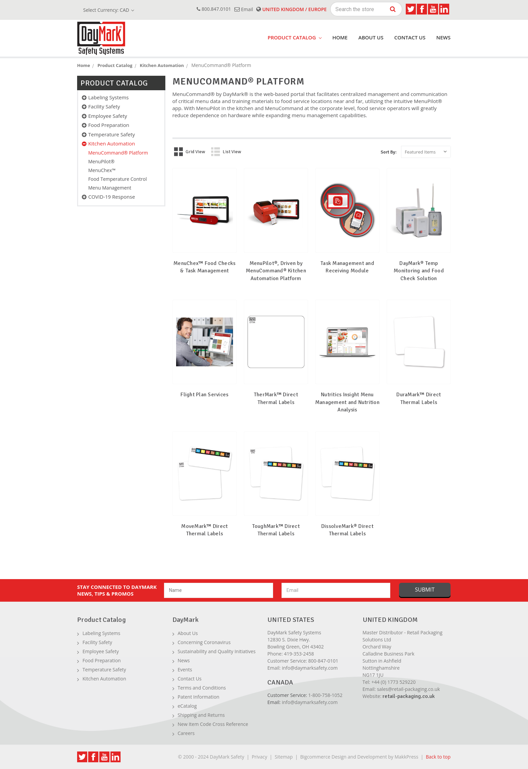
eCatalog (187, 706)
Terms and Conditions (202, 687)
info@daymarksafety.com (310, 668)
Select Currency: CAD (108, 10)
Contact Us (410, 37)
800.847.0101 (214, 9)
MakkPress (406, 757)
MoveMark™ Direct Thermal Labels (204, 530)
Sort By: (389, 152)
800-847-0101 (323, 661)
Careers (186, 733)
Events (185, 669)
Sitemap (284, 757)
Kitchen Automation (111, 143)
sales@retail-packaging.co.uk (408, 689)
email (243, 9)
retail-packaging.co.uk (409, 696)
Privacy (259, 757)
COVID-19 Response (111, 196)
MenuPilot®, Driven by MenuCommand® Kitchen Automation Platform (276, 271)
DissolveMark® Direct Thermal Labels (347, 530)
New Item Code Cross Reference (213, 724)
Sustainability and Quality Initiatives (217, 651)
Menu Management (109, 188)
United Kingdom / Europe (291, 9)
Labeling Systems (108, 97)
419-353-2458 (299, 653)
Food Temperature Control (117, 179)
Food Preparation (108, 125)
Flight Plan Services (204, 394)
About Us (371, 37)
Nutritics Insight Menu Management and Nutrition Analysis (347, 402)
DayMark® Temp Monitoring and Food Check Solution (419, 271)
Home (340, 37)
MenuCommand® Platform (118, 152)
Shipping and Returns (201, 715)
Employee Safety (107, 115)
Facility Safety (104, 106)
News (443, 37)
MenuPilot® (101, 161)
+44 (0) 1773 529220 (393, 682)
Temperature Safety (111, 134)
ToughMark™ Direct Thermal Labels (276, 530)
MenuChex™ (102, 170)
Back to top (438, 757)
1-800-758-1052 (325, 695)
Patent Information (199, 697)
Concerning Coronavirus (204, 642)
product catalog (295, 37)
